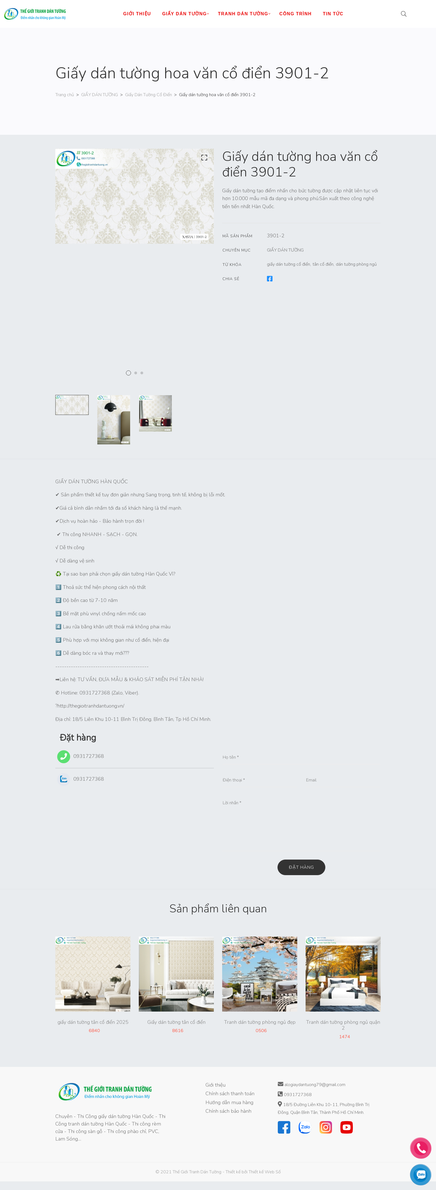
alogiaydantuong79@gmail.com (311, 1084)
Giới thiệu (215, 1085)
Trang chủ (64, 95)
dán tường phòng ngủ (356, 264)
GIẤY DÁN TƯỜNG (99, 95)
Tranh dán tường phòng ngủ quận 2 (343, 1025)
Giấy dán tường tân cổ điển (176, 1022)
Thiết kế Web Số (265, 1172)
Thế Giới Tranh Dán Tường (197, 1172)
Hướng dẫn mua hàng (229, 1102)
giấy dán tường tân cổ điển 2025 (93, 1022)
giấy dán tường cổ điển (288, 264)
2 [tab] (135, 373)
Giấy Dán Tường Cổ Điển (148, 95)
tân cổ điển (323, 264)
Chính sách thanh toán (229, 1093)
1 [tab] (128, 372)
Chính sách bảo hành (228, 1111)
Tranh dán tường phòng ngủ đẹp (260, 1022)
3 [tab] (141, 373)
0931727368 (79, 756)
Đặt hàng (301, 867)
